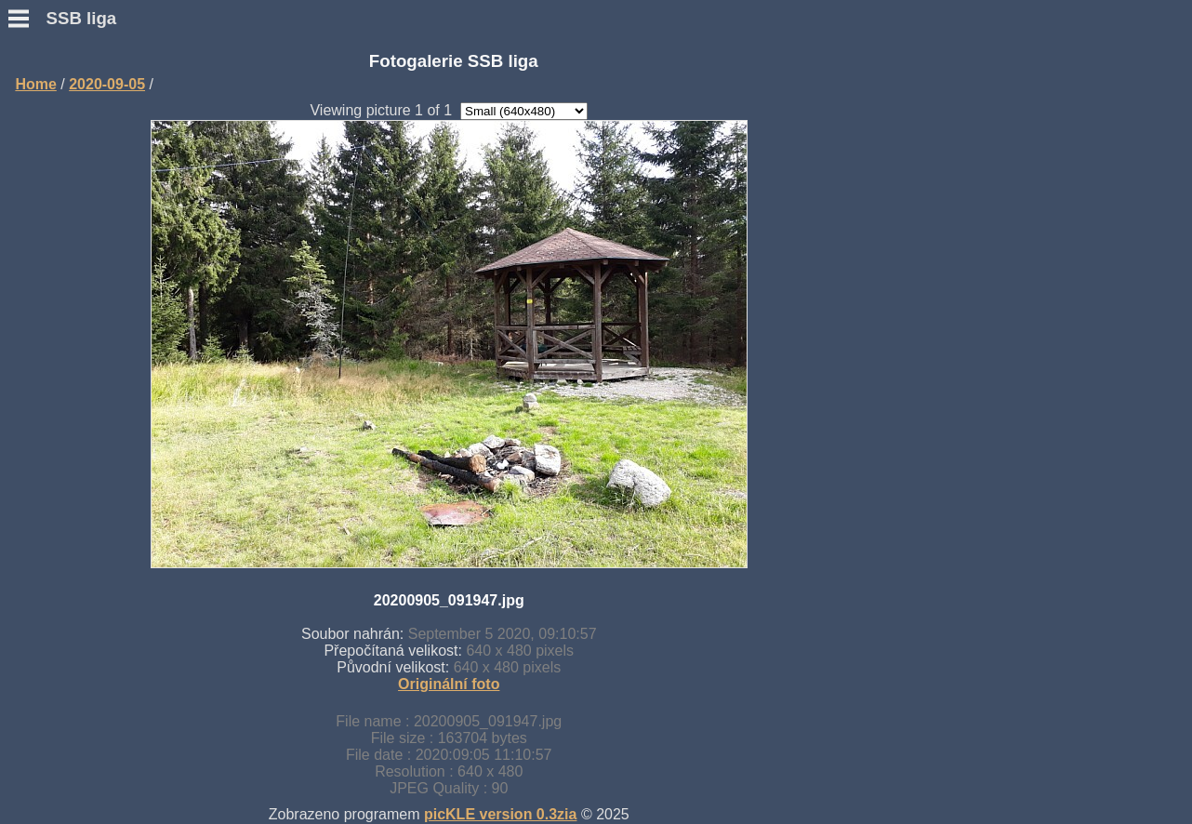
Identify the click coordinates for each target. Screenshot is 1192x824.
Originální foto (448, 684)
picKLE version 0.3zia (500, 814)
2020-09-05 (107, 84)
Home (35, 84)
